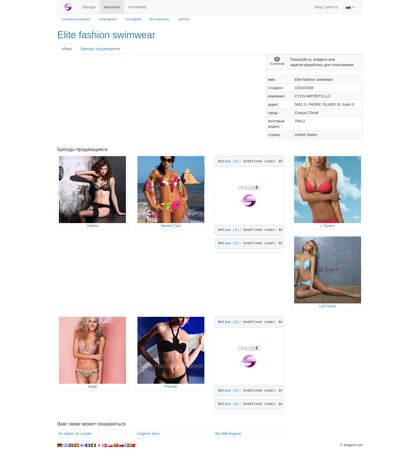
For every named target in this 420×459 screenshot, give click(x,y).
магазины (112, 7)
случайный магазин (75, 19)
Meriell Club (171, 226)
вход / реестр (326, 7)
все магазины (159, 19)
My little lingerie (228, 433)
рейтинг (184, 19)
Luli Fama (327, 306)
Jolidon (92, 226)
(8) (228, 161)
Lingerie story (148, 433)
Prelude (170, 386)
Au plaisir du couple (75, 433)
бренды (89, 7)
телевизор (137, 7)
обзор (67, 49)
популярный (108, 19)
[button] (350, 7)
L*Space (327, 226)
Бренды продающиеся (100, 49)
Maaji (92, 386)
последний (133, 19)
